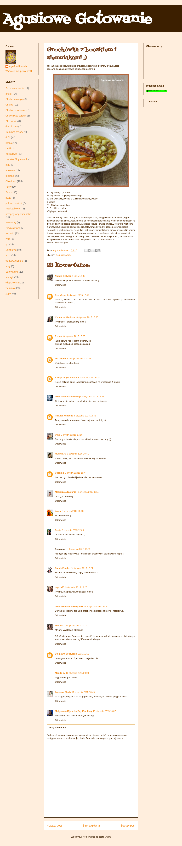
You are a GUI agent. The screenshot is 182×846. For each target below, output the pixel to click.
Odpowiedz (60, 285)
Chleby (9, 104)
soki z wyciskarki (14, 260)
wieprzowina (12, 282)
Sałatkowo (11, 249)
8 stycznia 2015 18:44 (75, 473)
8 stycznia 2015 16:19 (80, 358)
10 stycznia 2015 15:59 (77, 654)
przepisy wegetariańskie (18, 214)
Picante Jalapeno (64, 415)
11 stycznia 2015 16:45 (83, 692)
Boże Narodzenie (14, 88)
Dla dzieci (10, 121)
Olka (57, 434)
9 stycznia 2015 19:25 (76, 587)
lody (7, 164)
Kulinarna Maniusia (65, 317)
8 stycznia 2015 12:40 (78, 295)
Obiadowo (10, 181)
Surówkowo (11, 271)
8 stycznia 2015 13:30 (87, 317)
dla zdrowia (11, 126)
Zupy (68, 255)
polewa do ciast (13, 203)
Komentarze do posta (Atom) (97, 837)
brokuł (8, 93)
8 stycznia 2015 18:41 (78, 453)
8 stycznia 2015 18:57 (88, 492)
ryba (7, 238)
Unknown (60, 654)
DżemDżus (60, 295)
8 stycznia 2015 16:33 (93, 396)
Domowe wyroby (14, 132)
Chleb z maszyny (14, 99)
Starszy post (128, 825)
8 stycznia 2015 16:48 (85, 415)
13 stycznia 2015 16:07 (104, 711)
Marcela (59, 625)
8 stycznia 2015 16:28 (89, 377)
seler (8, 255)
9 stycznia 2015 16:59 (79, 549)
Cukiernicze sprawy (15, 115)
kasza (8, 143)
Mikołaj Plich (62, 358)
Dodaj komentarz (57, 727)
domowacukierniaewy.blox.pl (70, 606)
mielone (9, 176)
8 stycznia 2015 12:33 (74, 276)
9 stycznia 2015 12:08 (73, 530)
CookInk (59, 473)
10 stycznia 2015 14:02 (75, 625)
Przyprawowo (12, 228)
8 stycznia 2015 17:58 (71, 434)
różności (9, 233)
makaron (10, 170)
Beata (58, 530)
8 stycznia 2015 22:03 (72, 511)
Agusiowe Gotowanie (77, 19)
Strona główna (91, 825)
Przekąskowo (12, 208)
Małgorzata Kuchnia (66, 492)
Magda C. (60, 673)
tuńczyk (9, 277)
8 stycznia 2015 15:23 (74, 336)
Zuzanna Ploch (63, 692)
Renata (58, 336)
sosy (7, 266)
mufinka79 (60, 453)
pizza (8, 197)
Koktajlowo (11, 153)
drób (7, 137)
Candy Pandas (62, 568)
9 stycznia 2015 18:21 (82, 568)
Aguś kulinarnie (18, 66)
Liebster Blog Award (16, 159)
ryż (7, 244)
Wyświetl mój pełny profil (18, 71)
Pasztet (9, 192)
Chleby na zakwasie (16, 110)
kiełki (8, 148)
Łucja (58, 511)
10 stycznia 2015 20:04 (77, 673)
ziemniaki (60, 255)
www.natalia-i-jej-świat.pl (68, 396)
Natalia (58, 276)
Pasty (8, 186)
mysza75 (59, 587)
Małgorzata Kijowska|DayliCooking (73, 711)
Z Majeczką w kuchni (66, 377)
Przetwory (10, 222)
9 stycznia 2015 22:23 (97, 606)
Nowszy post (54, 825)
